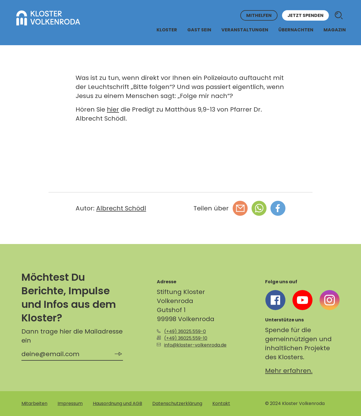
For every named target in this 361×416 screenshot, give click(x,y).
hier (113, 109)
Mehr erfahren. (288, 370)
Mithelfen (259, 15)
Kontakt (221, 403)
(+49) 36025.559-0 (185, 331)
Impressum (70, 403)
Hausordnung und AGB (117, 403)
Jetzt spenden (305, 15)
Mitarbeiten (34, 403)
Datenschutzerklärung (177, 403)
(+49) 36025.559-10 (185, 338)
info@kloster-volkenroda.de (195, 345)
